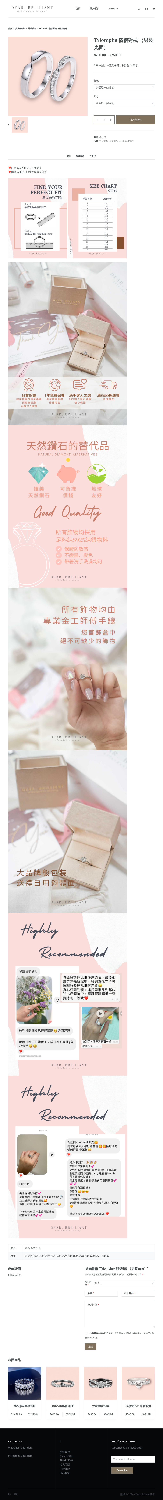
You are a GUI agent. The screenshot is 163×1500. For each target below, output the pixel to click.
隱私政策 (65, 1473)
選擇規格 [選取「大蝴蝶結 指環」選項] (108, 1414)
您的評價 (93, 1305)
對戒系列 (103, 141)
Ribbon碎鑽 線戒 (62, 1406)
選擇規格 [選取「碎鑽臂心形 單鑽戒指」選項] (146, 1414)
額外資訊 (80, 156)
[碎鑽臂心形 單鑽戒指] (138, 1383)
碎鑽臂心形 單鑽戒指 (138, 1406)
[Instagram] (15, 1494)
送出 (90, 1346)
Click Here (26, 1447)
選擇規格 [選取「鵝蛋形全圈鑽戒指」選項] (33, 1414)
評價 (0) (93, 156)
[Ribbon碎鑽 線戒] (62, 1383)
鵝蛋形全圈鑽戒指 (24, 1406)
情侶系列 (114, 141)
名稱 (91, 1293)
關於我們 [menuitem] (94, 8)
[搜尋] (139, 9)
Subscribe (122, 1470)
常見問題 (65, 1464)
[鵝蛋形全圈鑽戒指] (24, 1383)
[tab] (68, 156)
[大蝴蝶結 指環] (100, 1383)
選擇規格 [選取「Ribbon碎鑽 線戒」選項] (71, 1414)
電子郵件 (129, 1293)
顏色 (96, 80)
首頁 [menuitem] (78, 8)
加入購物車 (136, 119)
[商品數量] (104, 119)
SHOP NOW (66, 1460)
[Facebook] (9, 1494)
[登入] (146, 9)
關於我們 (65, 1452)
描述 (69, 156)
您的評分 (88, 1283)
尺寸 (96, 96)
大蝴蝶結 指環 (100, 1406)
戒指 (121, 141)
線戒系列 (129, 141)
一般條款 (65, 1468)
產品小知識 (66, 1456)
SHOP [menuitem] (114, 8)
